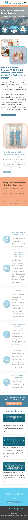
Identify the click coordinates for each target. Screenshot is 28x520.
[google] (10, 509)
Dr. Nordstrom (11, 157)
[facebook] (6, 509)
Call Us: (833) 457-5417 (8, 115)
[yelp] (14, 509)
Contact (12, 513)
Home (4, 512)
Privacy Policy (21, 512)
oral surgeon (6, 87)
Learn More (8, 171)
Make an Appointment (8, 22)
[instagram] (18, 509)
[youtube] (21, 509)
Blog (16, 513)
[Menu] (25, 2)
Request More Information (14, 403)
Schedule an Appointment (12, 512)
